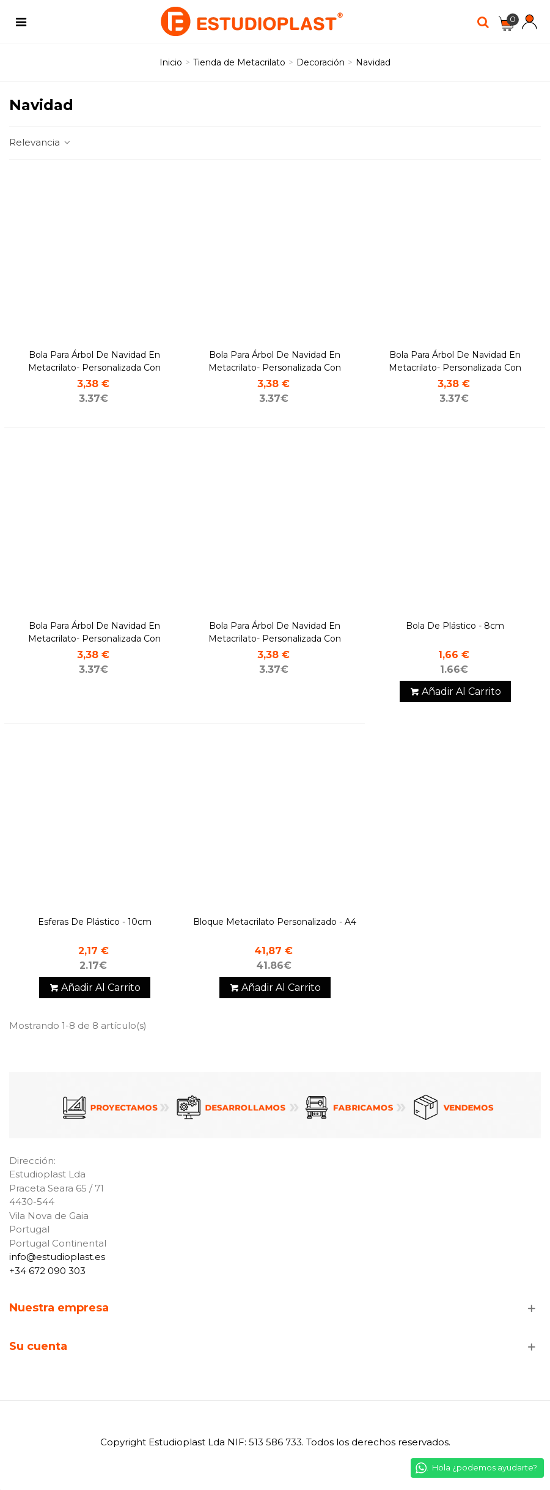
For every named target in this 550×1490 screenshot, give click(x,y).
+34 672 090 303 (47, 1271)
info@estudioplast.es (57, 1256)
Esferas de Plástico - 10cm (95, 921)
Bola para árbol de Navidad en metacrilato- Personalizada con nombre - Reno (274, 638)
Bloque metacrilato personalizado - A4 (274, 921)
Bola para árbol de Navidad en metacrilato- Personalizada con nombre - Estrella (94, 638)
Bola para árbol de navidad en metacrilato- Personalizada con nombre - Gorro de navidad (455, 367)
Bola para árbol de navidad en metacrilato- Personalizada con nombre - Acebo (274, 367)
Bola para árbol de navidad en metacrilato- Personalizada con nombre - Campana (94, 367)
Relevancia (40, 142)
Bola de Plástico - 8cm (455, 625)
